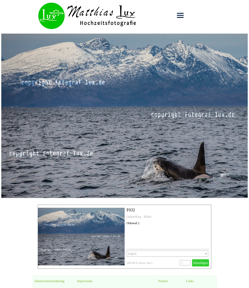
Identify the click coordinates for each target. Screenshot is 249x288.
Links (190, 281)
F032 (131, 210)
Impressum (84, 281)
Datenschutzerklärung (50, 281)
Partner (163, 281)
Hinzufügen (200, 263)
